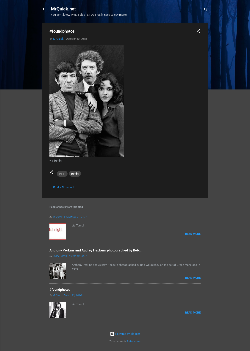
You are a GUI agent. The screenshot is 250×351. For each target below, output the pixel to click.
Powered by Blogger (125, 334)
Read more (193, 234)
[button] (198, 32)
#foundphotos (59, 290)
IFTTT (62, 173)
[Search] (206, 10)
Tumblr (75, 173)
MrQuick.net (63, 9)
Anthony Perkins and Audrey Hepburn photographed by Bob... (95, 250)
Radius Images (133, 341)
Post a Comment (63, 187)
